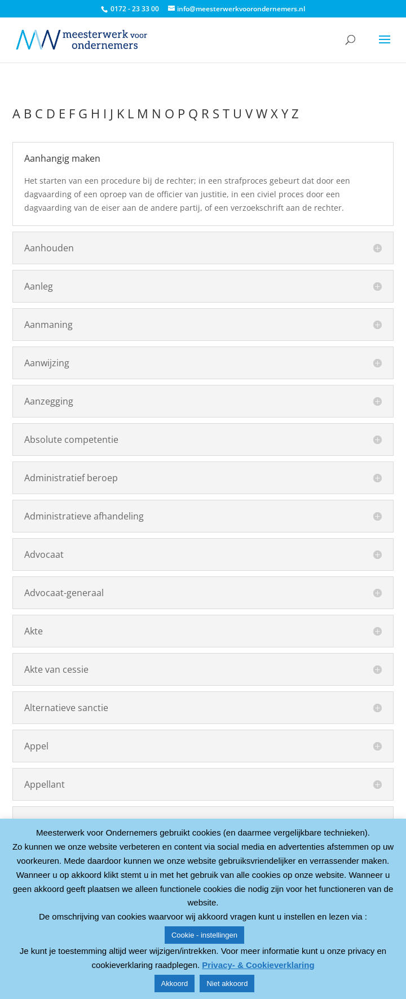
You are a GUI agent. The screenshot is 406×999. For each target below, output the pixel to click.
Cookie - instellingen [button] (204, 935)
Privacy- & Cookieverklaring (258, 965)
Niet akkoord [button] (227, 983)
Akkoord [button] (174, 983)
